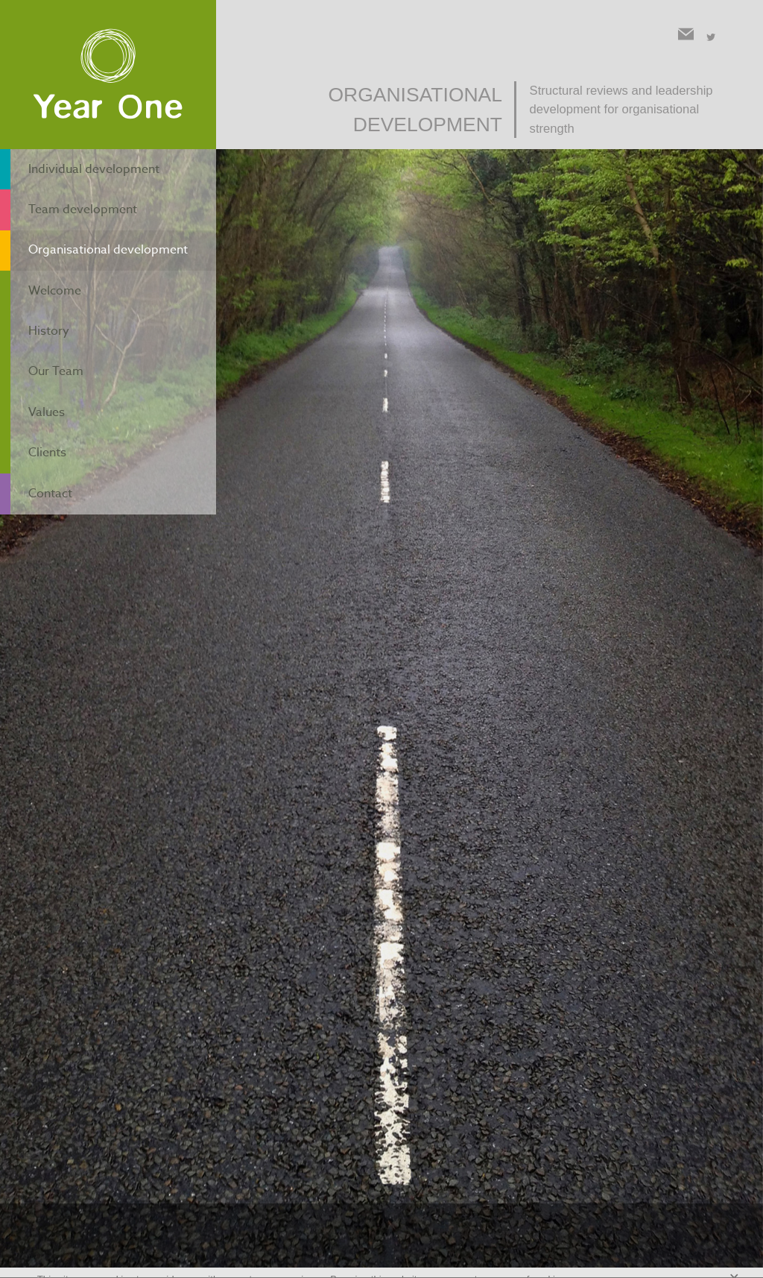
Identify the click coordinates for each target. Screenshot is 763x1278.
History (46, 296)
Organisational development (113, 231)
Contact (49, 428)
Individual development (97, 165)
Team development (84, 198)
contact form (479, 683)
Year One (108, 75)
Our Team (55, 329)
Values (44, 363)
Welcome (53, 264)
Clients (45, 396)
